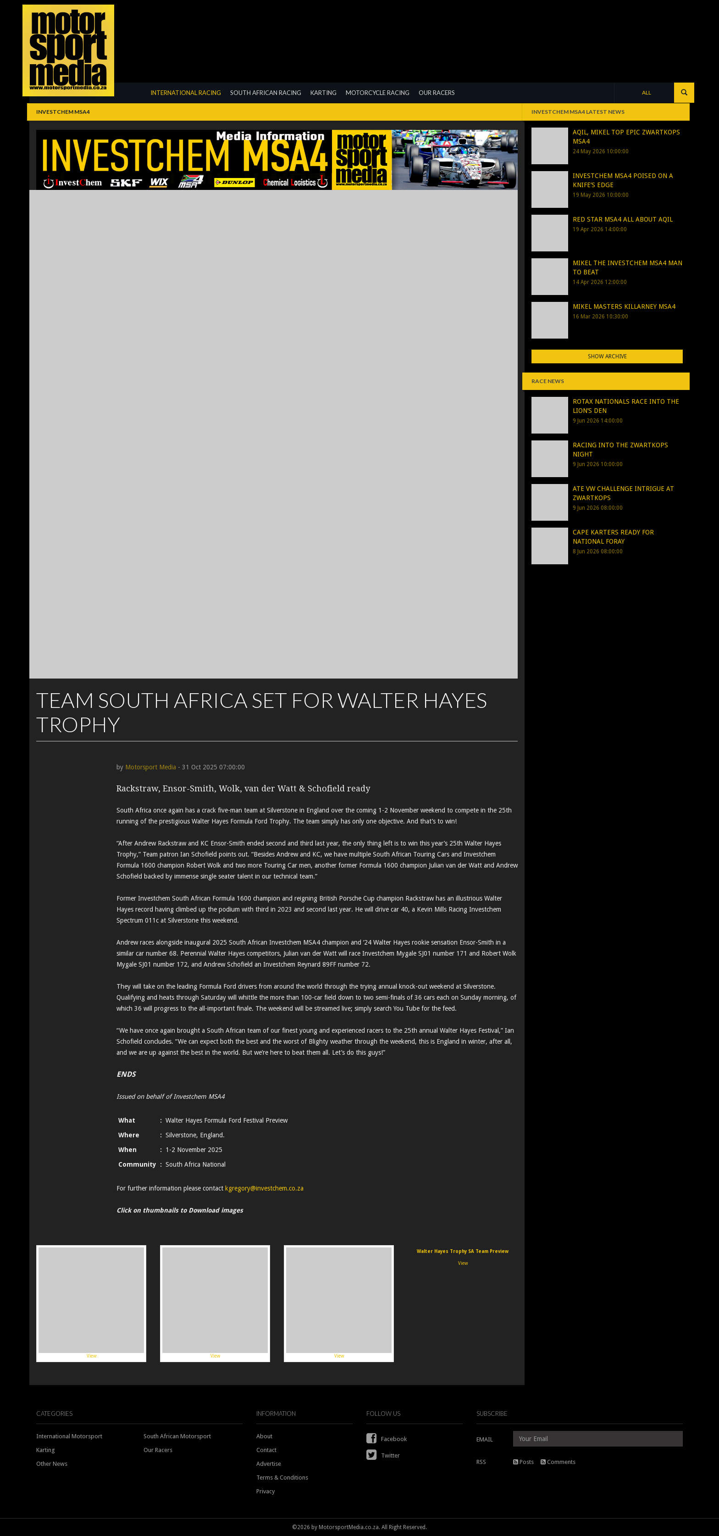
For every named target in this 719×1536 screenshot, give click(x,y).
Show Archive (607, 356)
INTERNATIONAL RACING (185, 92)
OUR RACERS (437, 92)
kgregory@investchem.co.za (264, 1188)
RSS (481, 1461)
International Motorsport (69, 1436)
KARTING (323, 92)
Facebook (386, 1439)
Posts (523, 1461)
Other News (51, 1463)
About (264, 1436)
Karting (45, 1450)
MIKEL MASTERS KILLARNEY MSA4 (624, 306)
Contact (266, 1450)
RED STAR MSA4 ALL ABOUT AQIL (623, 219)
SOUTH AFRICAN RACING (265, 92)
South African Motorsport (177, 1436)
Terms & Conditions (282, 1477)
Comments (558, 1461)
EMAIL (484, 1439)
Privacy (265, 1491)
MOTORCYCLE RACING (377, 92)
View (91, 1302)
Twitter (383, 1455)
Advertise (268, 1463)
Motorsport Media (150, 767)
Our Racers (158, 1450)
